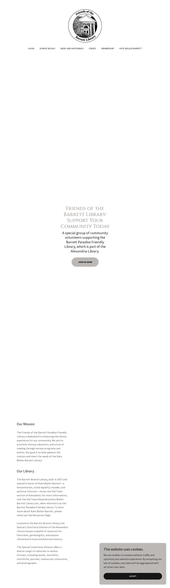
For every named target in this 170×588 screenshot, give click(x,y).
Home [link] (31, 48)
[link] (85, 25)
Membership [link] (107, 48)
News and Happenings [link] (72, 48)
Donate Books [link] (47, 48)
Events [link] (92, 48)
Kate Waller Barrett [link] (131, 48)
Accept (132, 576)
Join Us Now (85, 262)
